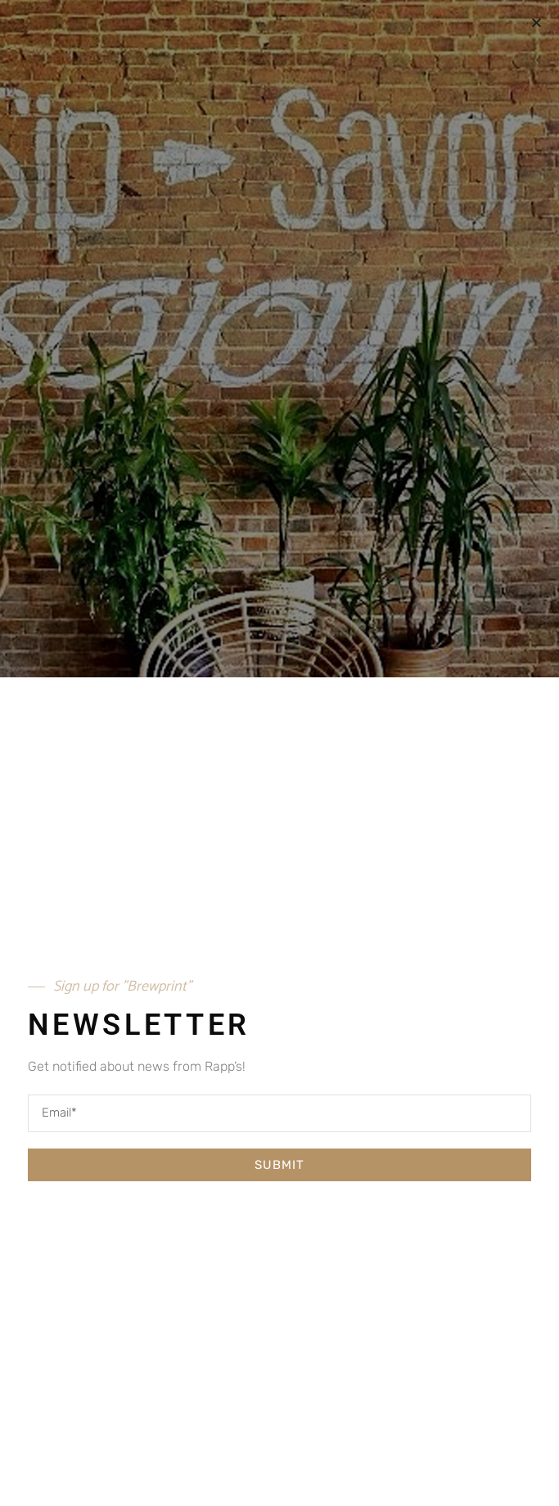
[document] (279, 753)
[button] (536, 22)
